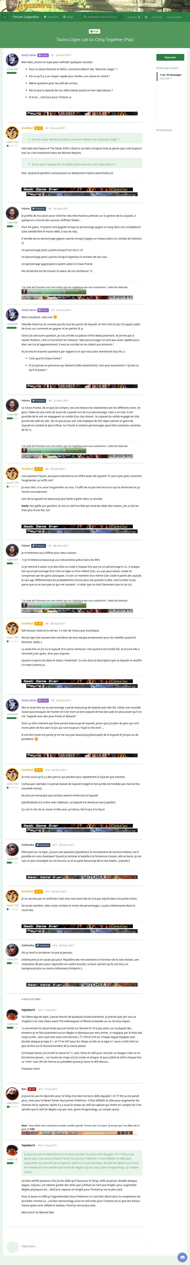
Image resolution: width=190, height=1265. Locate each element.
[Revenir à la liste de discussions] (4, 17)
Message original (167, 68)
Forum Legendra (26, 16)
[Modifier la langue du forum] (133, 17)
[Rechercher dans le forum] (102, 17)
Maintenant (164, 130)
